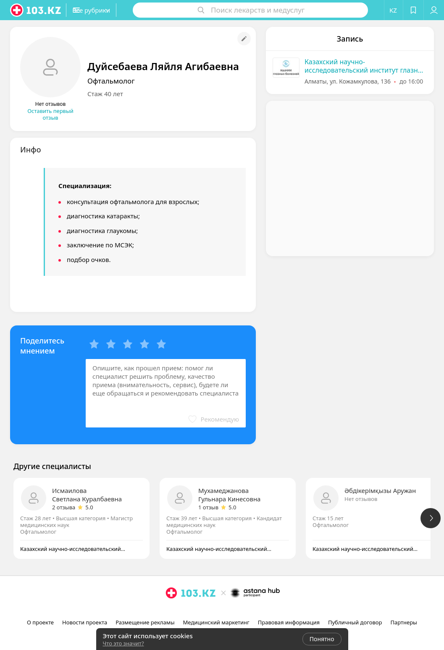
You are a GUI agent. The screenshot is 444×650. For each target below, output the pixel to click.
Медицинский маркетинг (216, 622)
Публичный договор (355, 622)
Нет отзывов (360, 499)
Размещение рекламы (145, 622)
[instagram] (211, 611)
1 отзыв (208, 507)
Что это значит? (123, 643)
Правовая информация (289, 622)
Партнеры (403, 622)
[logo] (36, 10)
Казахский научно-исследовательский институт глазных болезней (365, 66)
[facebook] (223, 611)
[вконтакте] (235, 611)
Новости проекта (84, 622)
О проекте (40, 622)
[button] (108, 10)
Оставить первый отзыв (50, 114)
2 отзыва (63, 507)
